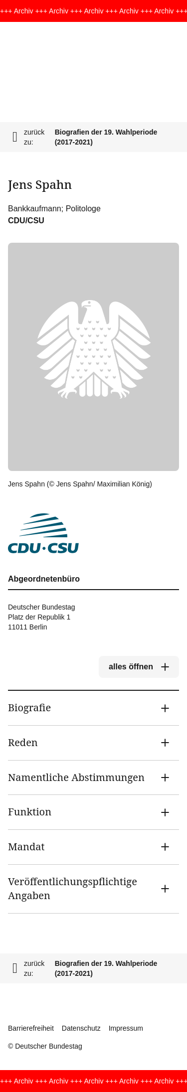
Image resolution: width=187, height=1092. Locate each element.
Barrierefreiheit (31, 1028)
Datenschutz (81, 1028)
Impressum (126, 1028)
